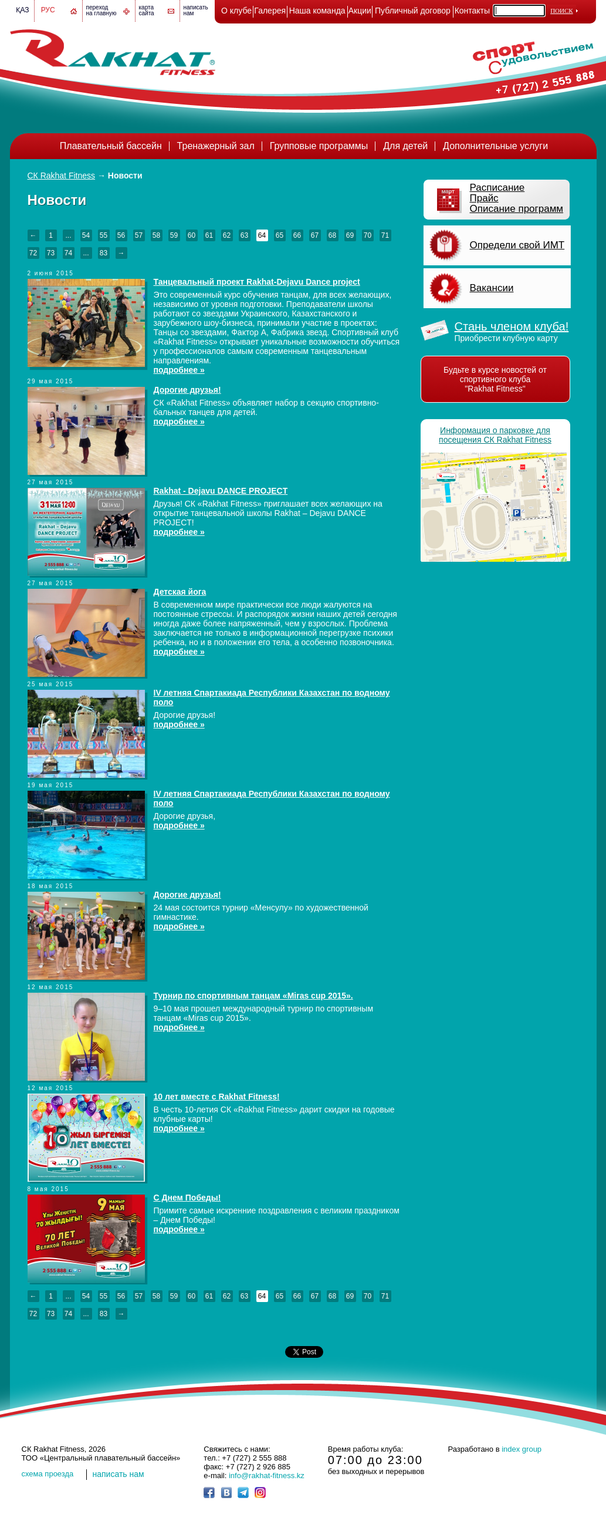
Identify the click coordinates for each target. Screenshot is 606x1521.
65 (279, 235)
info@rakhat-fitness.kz (266, 1475)
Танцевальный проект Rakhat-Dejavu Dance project (257, 281)
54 (86, 235)
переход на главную (101, 10)
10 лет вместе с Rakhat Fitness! (217, 1096)
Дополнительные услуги (495, 146)
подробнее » (179, 370)
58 (156, 235)
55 (103, 235)
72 (33, 253)
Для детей (405, 146)
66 (297, 235)
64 (262, 235)
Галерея (270, 10)
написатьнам (196, 10)
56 (121, 235)
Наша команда (317, 10)
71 (385, 235)
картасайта (146, 10)
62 (227, 235)
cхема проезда (48, 1473)
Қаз (22, 10)
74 (68, 253)
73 (51, 253)
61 (209, 235)
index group (521, 1449)
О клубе (236, 10)
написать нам (118, 1474)
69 (350, 235)
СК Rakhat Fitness (62, 175)
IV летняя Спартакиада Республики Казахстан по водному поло (272, 697)
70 (367, 235)
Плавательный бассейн (111, 146)
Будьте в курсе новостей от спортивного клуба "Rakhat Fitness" (495, 379)
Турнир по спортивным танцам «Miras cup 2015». (253, 995)
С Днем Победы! (187, 1197)
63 (244, 235)
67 (315, 235)
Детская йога (180, 591)
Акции (359, 10)
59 (174, 235)
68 (332, 235)
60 (191, 235)
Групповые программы (319, 146)
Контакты (472, 10)
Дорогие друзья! (187, 389)
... (68, 235)
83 (103, 253)
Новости (125, 175)
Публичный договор (413, 10)
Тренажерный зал (216, 146)
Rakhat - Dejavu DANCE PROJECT (221, 490)
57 (139, 235)
